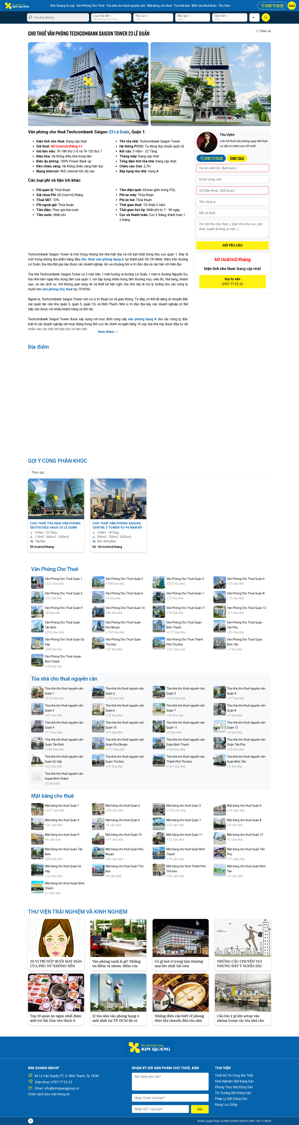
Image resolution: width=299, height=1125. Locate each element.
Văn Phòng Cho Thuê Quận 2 (124, 578)
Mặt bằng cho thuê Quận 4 (244, 805)
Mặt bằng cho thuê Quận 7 (183, 820)
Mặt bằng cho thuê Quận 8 (244, 820)
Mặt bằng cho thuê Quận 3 (183, 805)
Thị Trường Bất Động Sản (233, 1093)
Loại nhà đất (103, 15)
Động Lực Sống (226, 1105)
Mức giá (184, 15)
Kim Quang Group (62, 5)
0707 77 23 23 (61, 1082)
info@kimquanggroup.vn (61, 1088)
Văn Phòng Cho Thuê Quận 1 (63, 578)
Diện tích (221, 15)
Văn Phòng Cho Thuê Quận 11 (186, 608)
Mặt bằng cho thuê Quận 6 (122, 820)
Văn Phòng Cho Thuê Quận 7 (185, 593)
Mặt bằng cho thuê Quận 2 (122, 805)
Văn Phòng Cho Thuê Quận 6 (124, 593)
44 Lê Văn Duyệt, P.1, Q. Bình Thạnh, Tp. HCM (66, 1076)
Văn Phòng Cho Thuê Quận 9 (63, 608)
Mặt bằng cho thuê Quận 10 (123, 834)
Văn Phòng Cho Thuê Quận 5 (63, 593)
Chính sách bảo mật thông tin (49, 1094)
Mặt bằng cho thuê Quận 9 (62, 834)
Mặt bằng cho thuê (159, 5)
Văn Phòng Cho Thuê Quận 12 (246, 608)
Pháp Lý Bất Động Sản (231, 1099)
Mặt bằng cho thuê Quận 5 (62, 820)
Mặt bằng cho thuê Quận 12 (245, 834)
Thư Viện (224, 5)
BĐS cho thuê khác (204, 5)
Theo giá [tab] (38, 472)
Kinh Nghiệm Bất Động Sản (234, 1081)
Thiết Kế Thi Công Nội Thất (234, 1075)
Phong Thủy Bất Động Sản (234, 1087)
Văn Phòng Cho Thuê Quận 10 (125, 608)
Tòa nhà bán (182, 5)
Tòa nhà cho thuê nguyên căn (125, 5)
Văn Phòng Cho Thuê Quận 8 (246, 593)
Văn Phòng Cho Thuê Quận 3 (185, 578)
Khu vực (143, 15)
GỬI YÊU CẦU (232, 245)
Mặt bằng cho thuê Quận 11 (184, 834)
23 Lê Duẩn (119, 131)
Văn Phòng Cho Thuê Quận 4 (246, 578)
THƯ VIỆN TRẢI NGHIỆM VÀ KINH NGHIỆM (77, 912)
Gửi (199, 1109)
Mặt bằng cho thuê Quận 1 (62, 805)
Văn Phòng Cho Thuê (90, 5)
